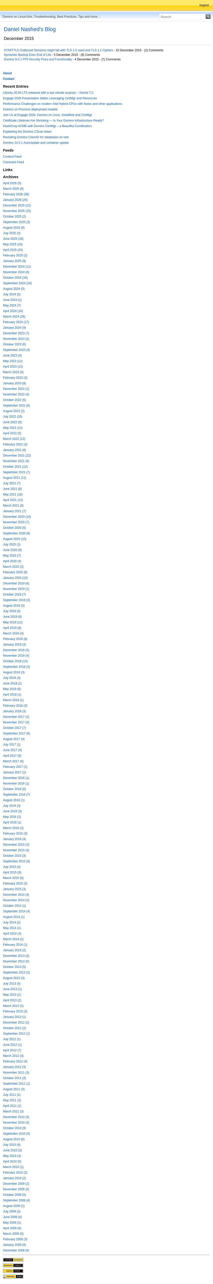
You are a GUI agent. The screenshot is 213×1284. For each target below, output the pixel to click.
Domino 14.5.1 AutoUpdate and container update (36, 143)
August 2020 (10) (14, 539)
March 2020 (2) (13, 566)
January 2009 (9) (14, 1245)
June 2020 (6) (12, 550)
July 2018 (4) (11, 678)
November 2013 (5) (16, 961)
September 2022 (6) (16, 405)
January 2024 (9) (14, 327)
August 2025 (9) (14, 227)
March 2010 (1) (13, 1167)
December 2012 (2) (16, 1022)
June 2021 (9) (12, 489)
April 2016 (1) (12, 822)
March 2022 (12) (14, 439)
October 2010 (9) (14, 1128)
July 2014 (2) (11, 922)
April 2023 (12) (13, 366)
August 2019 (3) (14, 605)
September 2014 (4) (16, 911)
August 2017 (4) (14, 739)
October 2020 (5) (14, 528)
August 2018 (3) (14, 672)
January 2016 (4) (14, 839)
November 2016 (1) (16, 783)
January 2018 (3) (14, 711)
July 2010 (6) (11, 1145)
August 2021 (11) (14, 478)
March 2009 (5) (13, 1233)
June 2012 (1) (12, 1045)
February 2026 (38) (16, 194)
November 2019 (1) (16, 589)
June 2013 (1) (12, 989)
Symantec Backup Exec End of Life (27, 55)
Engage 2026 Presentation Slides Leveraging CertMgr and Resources (50, 98)
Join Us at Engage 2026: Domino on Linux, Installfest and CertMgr (47, 115)
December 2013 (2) (16, 956)
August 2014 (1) (14, 917)
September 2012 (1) (16, 1033)
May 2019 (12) (12, 622)
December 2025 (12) (17, 205)
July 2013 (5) (11, 983)
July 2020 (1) (11, 544)
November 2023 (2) (16, 339)
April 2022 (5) (12, 433)
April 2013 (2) (12, 1000)
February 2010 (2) (15, 1172)
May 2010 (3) (12, 1156)
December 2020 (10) (17, 516)
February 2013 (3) (15, 1011)
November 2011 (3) (16, 1072)
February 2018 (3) (15, 705)
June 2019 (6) (12, 617)
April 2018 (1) (12, 694)
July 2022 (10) (12, 416)
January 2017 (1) (14, 772)
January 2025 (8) (14, 261)
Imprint (204, 5)
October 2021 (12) (15, 466)
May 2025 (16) (12, 244)
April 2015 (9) (12, 872)
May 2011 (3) (12, 1100)
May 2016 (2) (12, 817)
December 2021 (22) (17, 455)
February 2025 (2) (15, 255)
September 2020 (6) (16, 533)
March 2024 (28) (14, 316)
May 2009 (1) (12, 1222)
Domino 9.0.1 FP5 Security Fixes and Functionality (38, 59)
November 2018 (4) (16, 655)
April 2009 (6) (12, 1228)
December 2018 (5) (16, 650)
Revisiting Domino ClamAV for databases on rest (35, 137)
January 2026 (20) (15, 200)
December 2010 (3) (16, 1117)
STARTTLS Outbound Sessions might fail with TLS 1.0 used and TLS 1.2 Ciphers (58, 50)
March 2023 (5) (13, 372)
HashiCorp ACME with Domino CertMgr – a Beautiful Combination (47, 126)
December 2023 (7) (16, 333)
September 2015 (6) (16, 861)
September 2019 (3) (16, 600)
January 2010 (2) (14, 1178)
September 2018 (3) (16, 667)
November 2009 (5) (16, 1189)
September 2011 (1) (16, 1083)
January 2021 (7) (14, 511)
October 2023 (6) (14, 344)
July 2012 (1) (11, 1039)
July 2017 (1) (11, 744)
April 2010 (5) (12, 1161)
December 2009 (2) (16, 1183)
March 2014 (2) (13, 939)
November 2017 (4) (16, 722)
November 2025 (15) (17, 211)
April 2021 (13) (13, 500)
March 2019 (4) (13, 633)
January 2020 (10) (15, 578)
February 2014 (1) (15, 944)
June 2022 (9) (12, 422)
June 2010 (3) (12, 1150)
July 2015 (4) (11, 867)
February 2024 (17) (16, 322)
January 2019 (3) (14, 644)
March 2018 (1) (13, 700)
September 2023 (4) (16, 350)
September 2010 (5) (16, 1133)
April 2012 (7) (12, 1050)
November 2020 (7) (16, 522)
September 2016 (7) (16, 794)
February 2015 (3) (15, 883)
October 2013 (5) (14, 967)
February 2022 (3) (15, 444)
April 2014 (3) (12, 933)
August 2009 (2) (14, 1206)
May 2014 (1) (12, 928)
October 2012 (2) (14, 1028)
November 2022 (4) (16, 394)
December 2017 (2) (16, 717)
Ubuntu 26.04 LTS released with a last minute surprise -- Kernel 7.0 (48, 92)
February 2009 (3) (15, 1239)
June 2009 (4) (12, 1217)
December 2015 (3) (16, 844)
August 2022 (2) (14, 411)
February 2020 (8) (15, 572)
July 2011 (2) (11, 1095)
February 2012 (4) (15, 1061)
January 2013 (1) (14, 1017)
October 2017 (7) (14, 728)
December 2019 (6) (16, 583)
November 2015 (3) (16, 850)
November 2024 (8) (16, 272)
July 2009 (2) (11, 1211)
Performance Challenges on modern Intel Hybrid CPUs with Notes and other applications (62, 104)
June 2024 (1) (12, 300)
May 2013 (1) (12, 994)
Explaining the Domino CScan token (27, 131)
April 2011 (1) (12, 1106)
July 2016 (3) (11, 805)
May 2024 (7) (12, 305)
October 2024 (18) (15, 277)
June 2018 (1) (12, 683)
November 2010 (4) (16, 1122)
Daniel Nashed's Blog (30, 29)
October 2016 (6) (14, 789)
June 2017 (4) (12, 750)
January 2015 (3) (14, 889)
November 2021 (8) (16, 461)
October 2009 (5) (14, 1195)
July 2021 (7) (11, 483)
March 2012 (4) (13, 1056)
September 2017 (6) (16, 733)
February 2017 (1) (15, 767)
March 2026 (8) (13, 189)
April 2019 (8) (12, 628)
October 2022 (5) (14, 400)
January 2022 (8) (14, 450)
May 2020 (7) (12, 555)
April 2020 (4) (12, 561)
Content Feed (12, 156)
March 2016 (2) (13, 828)
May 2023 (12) (12, 361)
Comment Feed (13, 162)
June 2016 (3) (12, 811)
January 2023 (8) (14, 383)
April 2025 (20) (13, 250)
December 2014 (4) (16, 894)
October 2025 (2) (14, 216)
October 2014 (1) (14, 906)
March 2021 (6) (13, 505)
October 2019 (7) (14, 594)
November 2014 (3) (16, 900)
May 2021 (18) (12, 494)
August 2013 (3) (14, 978)
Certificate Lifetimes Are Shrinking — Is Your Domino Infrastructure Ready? (53, 120)
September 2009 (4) (16, 1200)
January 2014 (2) (14, 950)
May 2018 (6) (12, 689)
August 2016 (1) (14, 800)
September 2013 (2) (16, 972)
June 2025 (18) (13, 239)
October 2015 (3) (14, 856)
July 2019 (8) (11, 611)
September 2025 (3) (16, 222)
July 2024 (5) (11, 294)
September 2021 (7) (16, 472)
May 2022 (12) (12, 428)
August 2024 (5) (14, 289)
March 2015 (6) (13, 878)
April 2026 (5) (12, 183)
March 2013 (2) (13, 1006)
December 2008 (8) (16, 1250)
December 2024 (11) (17, 266)
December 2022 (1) (16, 389)
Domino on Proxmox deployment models (30, 109)
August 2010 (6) (14, 1139)
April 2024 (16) (13, 311)
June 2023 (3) (12, 355)
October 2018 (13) (15, 661)
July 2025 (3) (11, 233)
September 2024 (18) (17, 283)
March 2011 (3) (13, 1111)
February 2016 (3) (15, 833)
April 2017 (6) (12, 755)
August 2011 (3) (14, 1089)
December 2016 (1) (16, 778)
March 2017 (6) (13, 761)
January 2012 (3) (14, 1067)
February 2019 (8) (15, 639)
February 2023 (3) (15, 377)
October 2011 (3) (14, 1078)
